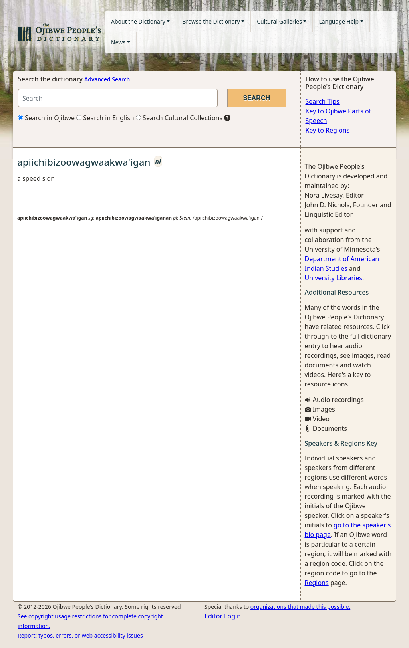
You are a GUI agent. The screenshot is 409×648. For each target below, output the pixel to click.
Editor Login (222, 616)
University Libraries (333, 277)
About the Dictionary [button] (138, 21)
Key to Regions (328, 130)
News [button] (118, 42)
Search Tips (323, 101)
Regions (317, 582)
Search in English (105, 117)
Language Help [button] (339, 21)
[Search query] (118, 98)
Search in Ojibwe (46, 117)
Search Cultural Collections (179, 117)
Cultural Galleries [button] (279, 21)
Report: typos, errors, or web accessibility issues (80, 635)
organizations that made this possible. (300, 606)
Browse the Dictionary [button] (211, 21)
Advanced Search (107, 79)
